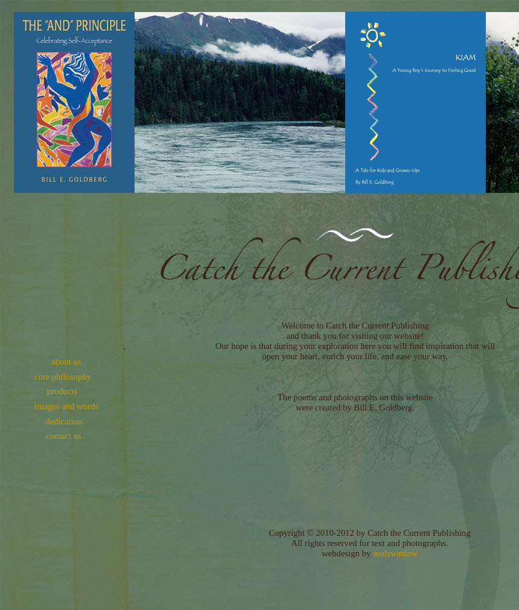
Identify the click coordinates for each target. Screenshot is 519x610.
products (62, 391)
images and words (66, 406)
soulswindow (395, 553)
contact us (63, 436)
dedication (63, 421)
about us (66, 361)
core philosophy (62, 377)
